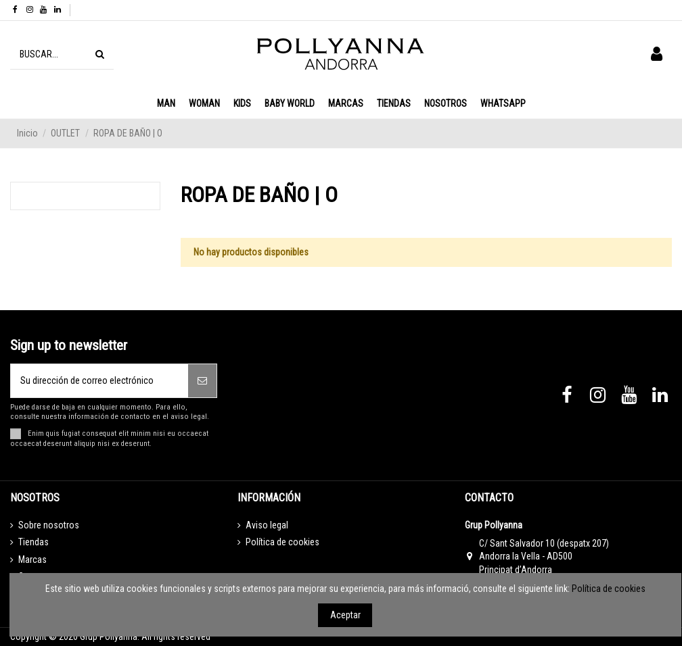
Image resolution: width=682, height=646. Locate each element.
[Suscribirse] (202, 380)
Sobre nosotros (48, 525)
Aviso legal (267, 525)
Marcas (32, 559)
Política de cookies (282, 542)
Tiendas (33, 542)
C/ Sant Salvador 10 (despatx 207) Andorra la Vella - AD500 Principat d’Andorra (544, 556)
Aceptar (345, 615)
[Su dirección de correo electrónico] (99, 380)
